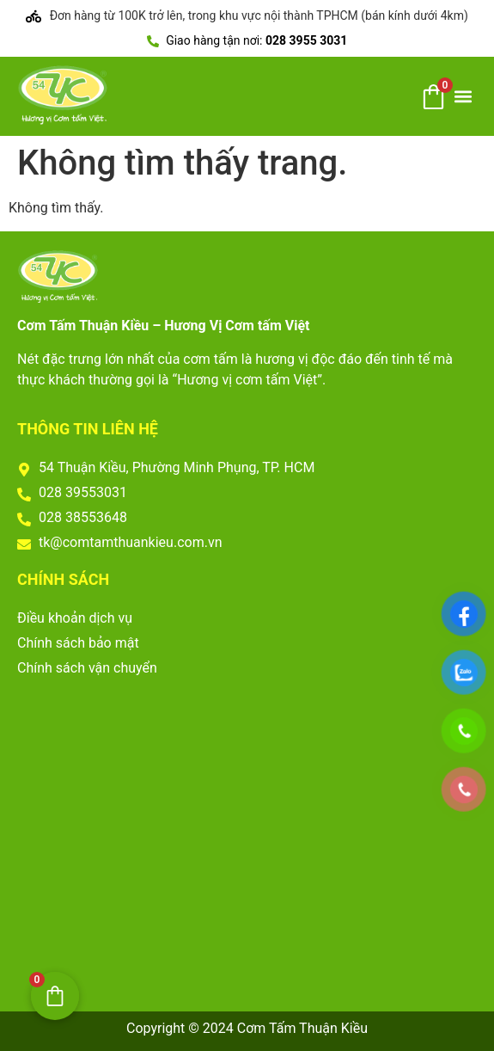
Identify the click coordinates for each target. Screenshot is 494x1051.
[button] (462, 97)
